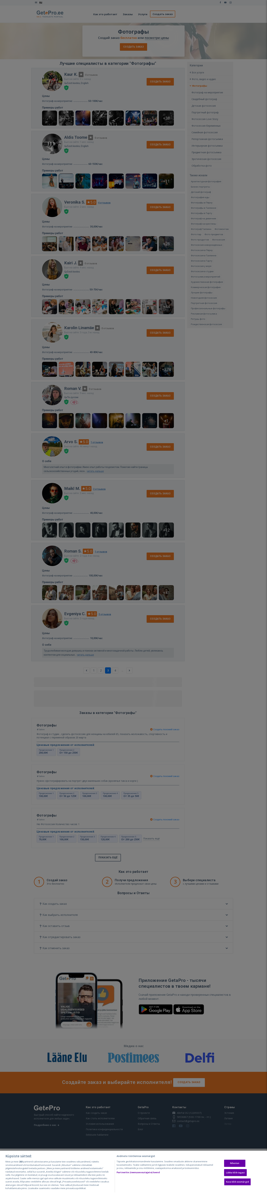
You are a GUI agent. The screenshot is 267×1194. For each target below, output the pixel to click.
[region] (133, 1172)
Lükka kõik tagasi (235, 1172)
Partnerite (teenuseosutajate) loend (138, 1172)
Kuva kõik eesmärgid (237, 1181)
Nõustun (234, 1163)
